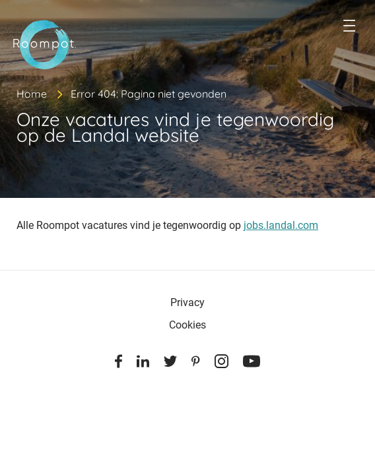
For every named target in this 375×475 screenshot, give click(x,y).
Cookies (187, 325)
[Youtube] (251, 363)
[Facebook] (118, 363)
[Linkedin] (143, 363)
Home (32, 93)
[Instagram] (221, 363)
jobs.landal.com (281, 225)
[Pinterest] (196, 363)
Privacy (187, 302)
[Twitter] (170, 363)
